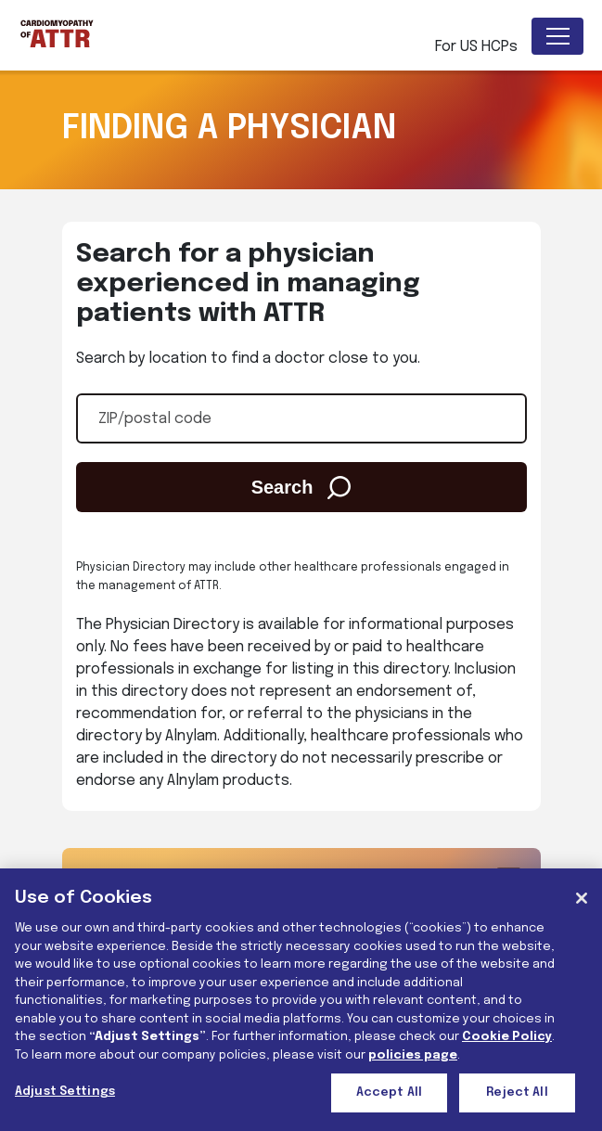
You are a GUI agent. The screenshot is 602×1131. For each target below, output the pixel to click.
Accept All (389, 1092)
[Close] (581, 898)
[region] (301, 999)
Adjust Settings (65, 1092)
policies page (412, 1055)
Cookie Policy (507, 1037)
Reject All (516, 1092)
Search (301, 487)
